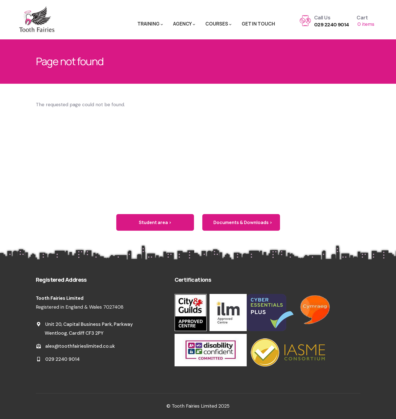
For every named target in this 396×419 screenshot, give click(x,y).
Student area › (155, 222)
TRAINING (150, 24)
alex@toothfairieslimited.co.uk (75, 346)
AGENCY (184, 24)
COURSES (218, 24)
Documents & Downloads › (242, 222)
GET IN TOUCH (258, 24)
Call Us (322, 17)
